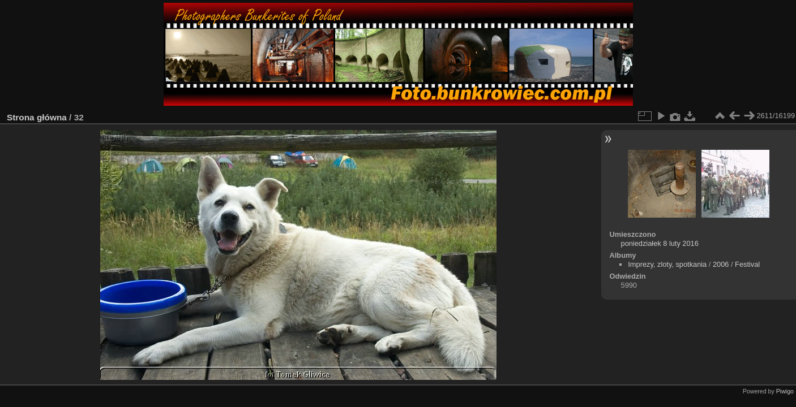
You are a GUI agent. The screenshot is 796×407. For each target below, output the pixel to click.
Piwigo (785, 391)
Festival (747, 264)
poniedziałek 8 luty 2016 (660, 243)
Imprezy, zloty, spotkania (667, 264)
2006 (721, 264)
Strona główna (37, 117)
